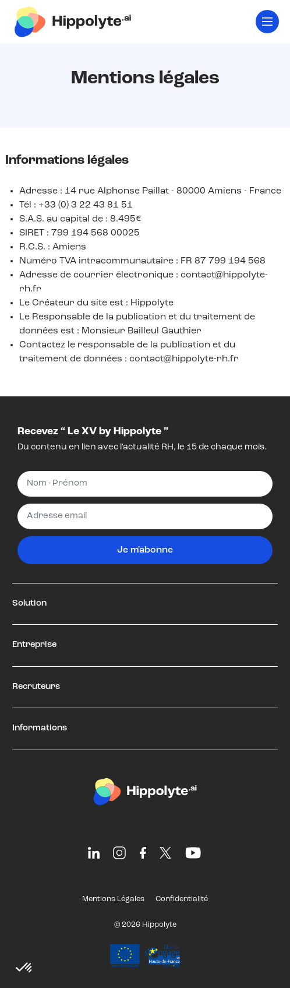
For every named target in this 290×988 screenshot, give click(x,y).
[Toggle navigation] (267, 21)
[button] (24, 968)
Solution (29, 603)
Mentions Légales (113, 899)
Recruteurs (36, 687)
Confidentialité (181, 899)
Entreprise (34, 645)
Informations (39, 728)
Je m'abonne (145, 550)
